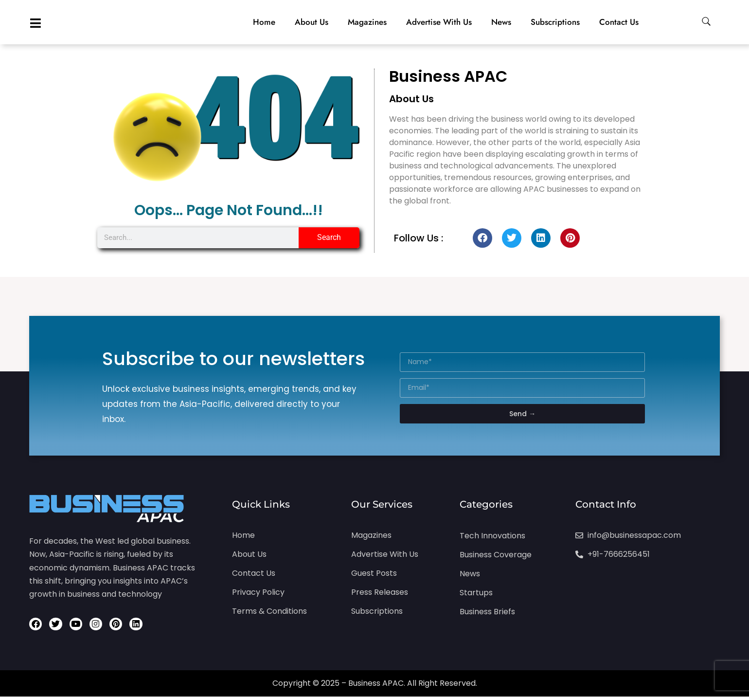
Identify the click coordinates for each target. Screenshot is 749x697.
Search (329, 237)
